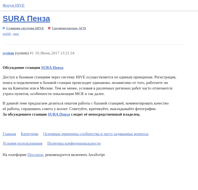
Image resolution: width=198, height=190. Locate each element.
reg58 (7, 34)
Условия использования (22, 143)
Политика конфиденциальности (74, 143)
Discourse (35, 155)
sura (16, 34)
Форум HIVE (14, 5)
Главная (9, 134)
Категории (29, 134)
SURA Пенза (26, 18)
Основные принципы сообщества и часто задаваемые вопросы (95, 134)
